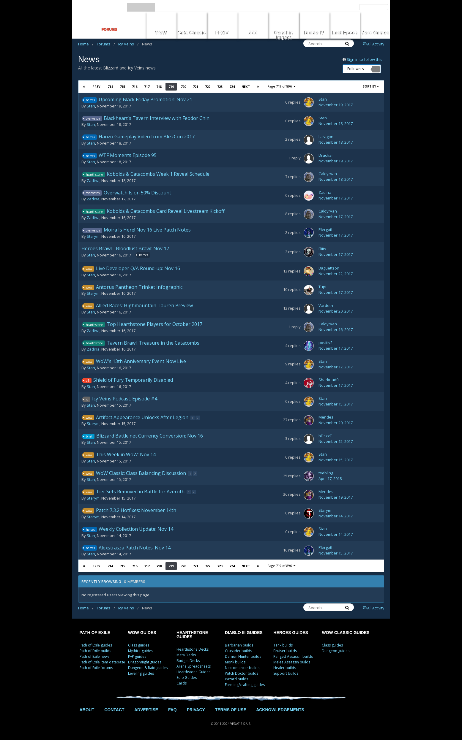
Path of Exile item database (102, 662)
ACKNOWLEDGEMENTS (280, 709)
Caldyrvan (327, 173)
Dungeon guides (335, 650)
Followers (355, 68)
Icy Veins (128, 44)
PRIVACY (196, 709)
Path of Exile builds (95, 650)
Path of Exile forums (96, 667)
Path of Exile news (94, 656)
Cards (181, 683)
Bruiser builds (285, 650)
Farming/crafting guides (245, 684)
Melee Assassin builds (291, 662)
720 (183, 86)
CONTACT (114, 709)
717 (146, 86)
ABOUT (87, 709)
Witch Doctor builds (241, 673)
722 (207, 86)
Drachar (325, 155)
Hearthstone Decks (192, 649)
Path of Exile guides (96, 645)
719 (171, 86)
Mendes (325, 417)
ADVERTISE (146, 709)
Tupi (322, 286)
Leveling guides (141, 673)
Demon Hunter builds (243, 656)
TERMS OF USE (230, 709)
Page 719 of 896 (281, 86)
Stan (91, 106)
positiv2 (325, 342)
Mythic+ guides (140, 650)
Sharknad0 (328, 379)
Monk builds (235, 662)
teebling (325, 473)
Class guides (138, 645)
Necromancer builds (242, 667)
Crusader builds (238, 650)
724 (232, 86)
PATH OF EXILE (95, 632)
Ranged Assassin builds (293, 656)
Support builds (285, 673)
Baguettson (328, 268)
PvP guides (137, 656)
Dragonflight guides (144, 662)
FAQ (172, 709)
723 (220, 86)
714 (110, 86)
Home (86, 44)
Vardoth (325, 305)
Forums (106, 44)
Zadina (93, 180)
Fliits (322, 248)
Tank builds (283, 645)
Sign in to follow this (364, 59)
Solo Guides (186, 677)
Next (246, 87)
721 (195, 86)
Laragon (325, 136)
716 (134, 86)
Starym (93, 236)
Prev (97, 87)
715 (122, 86)
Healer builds (284, 667)
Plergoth (326, 229)
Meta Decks (186, 654)
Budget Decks (188, 660)
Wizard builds (236, 679)
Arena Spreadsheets (193, 666)
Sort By (371, 86)
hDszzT (325, 435)
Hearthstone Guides (193, 671)
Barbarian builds (239, 645)
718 (159, 86)
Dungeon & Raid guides (148, 667)
